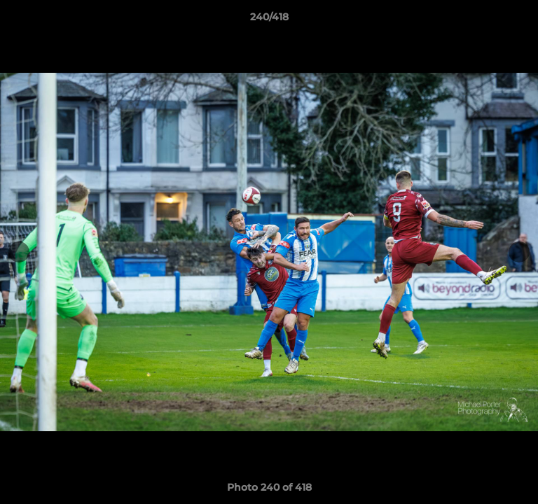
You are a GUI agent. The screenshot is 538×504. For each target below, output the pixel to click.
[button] (521, 20)
